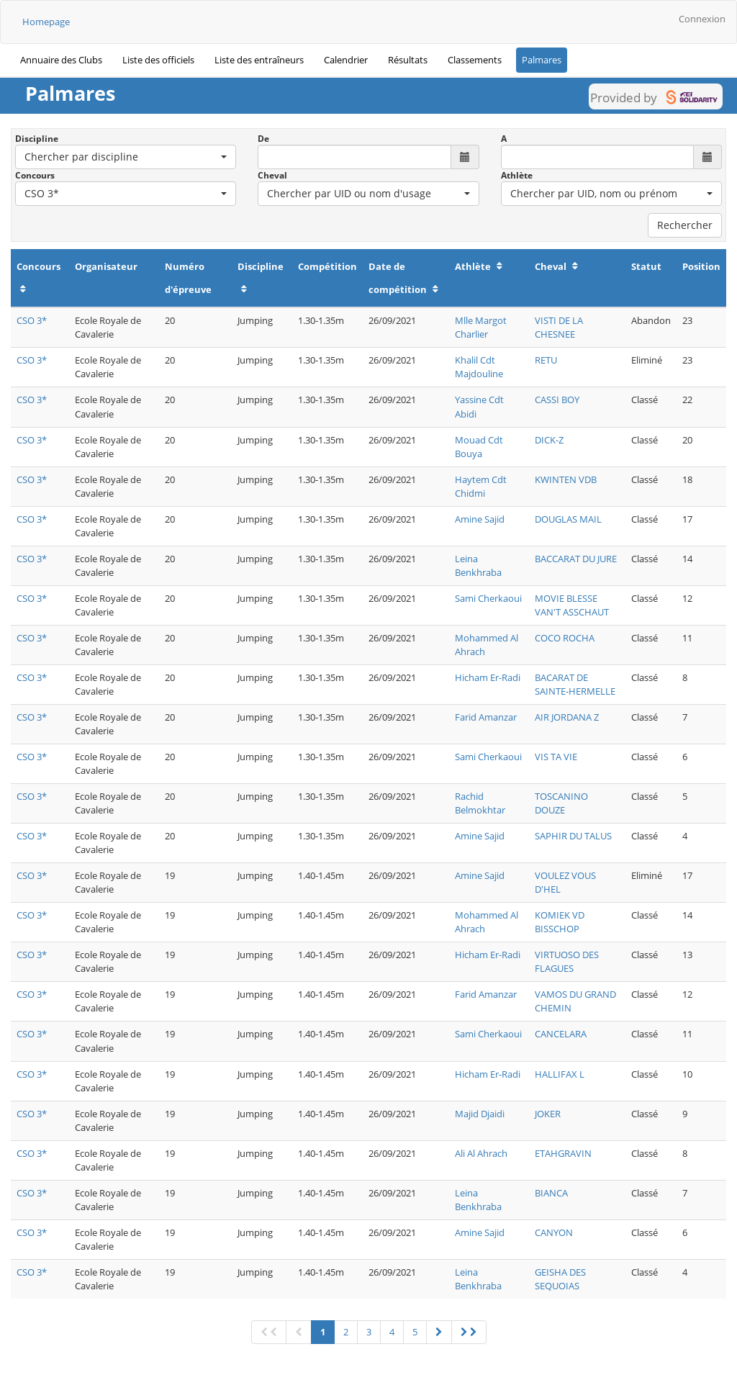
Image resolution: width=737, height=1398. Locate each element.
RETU (546, 359)
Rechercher (685, 225)
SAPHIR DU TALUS (573, 835)
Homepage (46, 21)
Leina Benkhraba (478, 565)
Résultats (408, 59)
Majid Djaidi (480, 1113)
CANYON (554, 1232)
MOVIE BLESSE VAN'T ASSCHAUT (572, 605)
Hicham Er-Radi (487, 677)
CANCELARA (561, 1033)
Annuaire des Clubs (61, 59)
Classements (475, 59)
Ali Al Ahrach (481, 1153)
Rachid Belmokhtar (480, 803)
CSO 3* (32, 320)
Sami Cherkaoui (488, 598)
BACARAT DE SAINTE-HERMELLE (575, 684)
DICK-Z (549, 439)
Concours (35, 175)
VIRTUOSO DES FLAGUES (567, 961)
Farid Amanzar (486, 717)
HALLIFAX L (559, 1074)
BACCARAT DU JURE (576, 558)
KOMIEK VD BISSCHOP (559, 921)
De (263, 138)
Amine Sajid (480, 519)
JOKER (548, 1113)
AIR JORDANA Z (567, 717)
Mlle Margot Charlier (481, 327)
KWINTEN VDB (566, 479)
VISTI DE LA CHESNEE (559, 327)
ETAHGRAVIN (563, 1153)
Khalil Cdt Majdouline (479, 366)
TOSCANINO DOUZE (561, 803)
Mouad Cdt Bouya (479, 446)
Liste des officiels (158, 59)
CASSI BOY (557, 399)
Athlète (517, 175)
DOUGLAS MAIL (568, 519)
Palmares (541, 59)
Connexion (702, 18)
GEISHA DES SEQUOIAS (560, 1279)
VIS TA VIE (556, 756)
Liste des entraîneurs (259, 59)
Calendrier (346, 59)
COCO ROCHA (564, 637)
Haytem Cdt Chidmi (481, 486)
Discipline (36, 138)
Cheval (272, 175)
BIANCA (551, 1192)
